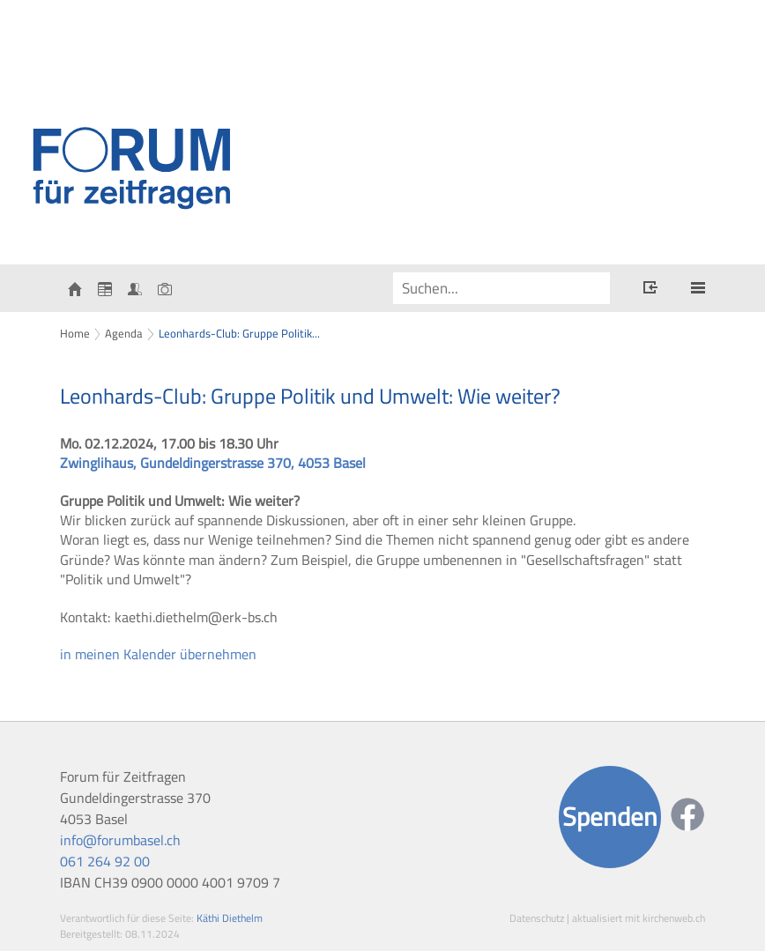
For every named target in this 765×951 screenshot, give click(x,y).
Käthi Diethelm (230, 918)
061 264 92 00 (105, 861)
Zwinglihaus (213, 462)
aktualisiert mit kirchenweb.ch (638, 918)
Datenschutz (536, 918)
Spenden (609, 816)
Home (75, 333)
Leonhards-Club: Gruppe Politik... (239, 333)
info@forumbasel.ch (120, 840)
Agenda (124, 333)
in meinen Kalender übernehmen (158, 654)
